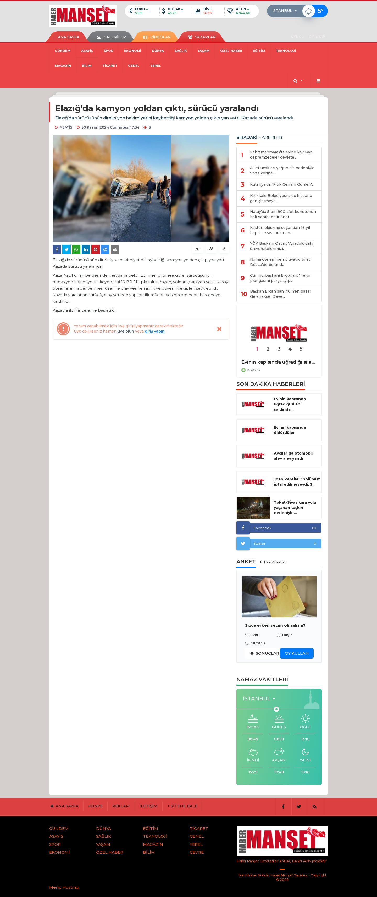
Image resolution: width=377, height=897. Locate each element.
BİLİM (87, 66)
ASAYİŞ (87, 51)
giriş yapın (155, 331)
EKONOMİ (132, 51)
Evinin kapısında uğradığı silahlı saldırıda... (290, 404)
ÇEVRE (197, 852)
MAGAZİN (63, 66)
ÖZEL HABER (231, 51)
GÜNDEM (62, 51)
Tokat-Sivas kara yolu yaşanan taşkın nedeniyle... (295, 507)
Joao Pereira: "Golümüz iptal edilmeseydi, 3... (297, 482)
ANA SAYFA (68, 37)
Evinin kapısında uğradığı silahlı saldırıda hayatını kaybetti (279, 362)
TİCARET (109, 66)
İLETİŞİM (149, 805)
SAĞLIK (181, 51)
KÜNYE (95, 805)
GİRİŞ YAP (317, 36)
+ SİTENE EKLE (182, 805)
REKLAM (121, 805)
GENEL (134, 66)
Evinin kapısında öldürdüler (290, 430)
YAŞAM (203, 51)
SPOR (108, 51)
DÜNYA (158, 51)
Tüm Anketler (274, 562)
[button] (286, 11)
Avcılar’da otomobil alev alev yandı (293, 456)
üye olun (126, 331)
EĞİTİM (259, 51)
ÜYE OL (297, 36)
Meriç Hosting (64, 887)
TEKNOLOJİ (286, 51)
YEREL (155, 66)
